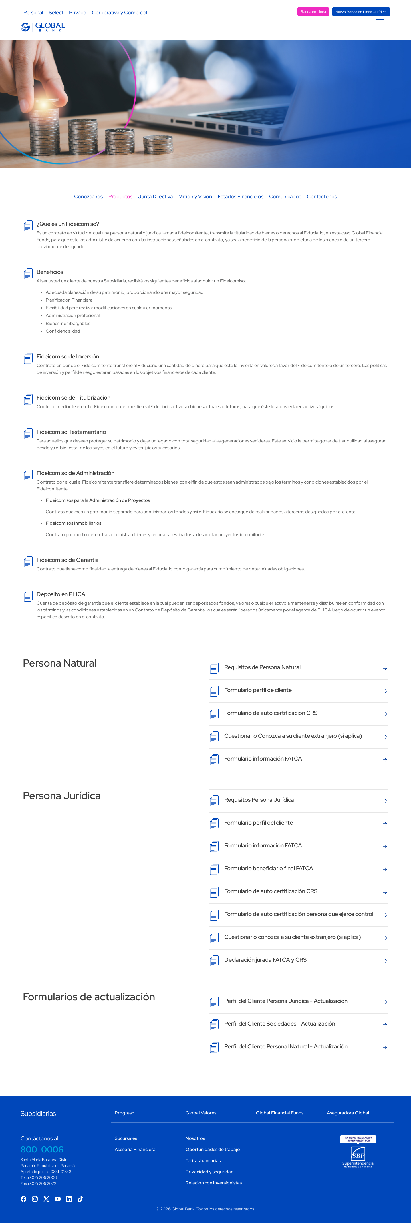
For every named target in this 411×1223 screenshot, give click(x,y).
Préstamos (217, 32)
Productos (120, 202)
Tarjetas (254, 32)
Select (56, 12)
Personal (33, 12)
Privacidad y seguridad (210, 1172)
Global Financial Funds (279, 1113)
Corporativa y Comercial (119, 12)
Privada (77, 12)
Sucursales (282, 12)
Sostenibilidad (206, 12)
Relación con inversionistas (214, 1183)
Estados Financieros (240, 202)
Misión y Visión (195, 202)
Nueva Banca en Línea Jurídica (361, 11)
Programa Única (367, 32)
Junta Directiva (155, 202)
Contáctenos (322, 202)
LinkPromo (327, 32)
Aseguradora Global (348, 1113)
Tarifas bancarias (203, 1161)
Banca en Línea (313, 11)
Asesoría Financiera (135, 1149)
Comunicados (285, 202)
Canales (289, 32)
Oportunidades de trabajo (213, 1149)
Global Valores (201, 1113)
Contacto (246, 12)
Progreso (124, 1113)
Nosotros (195, 1138)
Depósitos (177, 32)
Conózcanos (88, 202)
